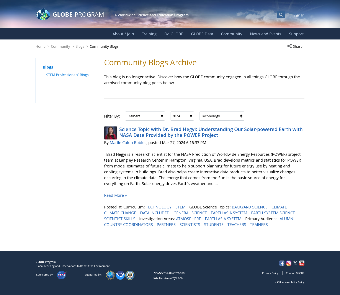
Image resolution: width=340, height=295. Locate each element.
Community (60, 46)
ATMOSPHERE (189, 218)
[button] (295, 46)
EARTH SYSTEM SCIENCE (273, 212)
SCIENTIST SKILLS (120, 218)
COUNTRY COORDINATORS (129, 224)
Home (41, 46)
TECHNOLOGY (159, 207)
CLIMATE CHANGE (120, 212)
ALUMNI (288, 218)
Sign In (298, 15)
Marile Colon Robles (128, 142)
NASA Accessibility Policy (289, 282)
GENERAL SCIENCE (190, 212)
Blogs (79, 46)
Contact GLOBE (295, 273)
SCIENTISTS (190, 224)
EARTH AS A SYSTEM (229, 212)
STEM (180, 207)
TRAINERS (259, 224)
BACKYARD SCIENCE (250, 207)
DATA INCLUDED (155, 212)
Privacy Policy (270, 273)
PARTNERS (167, 224)
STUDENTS (214, 224)
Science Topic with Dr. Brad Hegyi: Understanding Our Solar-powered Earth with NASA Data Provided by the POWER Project (211, 132)
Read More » (115, 195)
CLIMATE (279, 207)
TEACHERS (237, 224)
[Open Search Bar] (281, 14)
